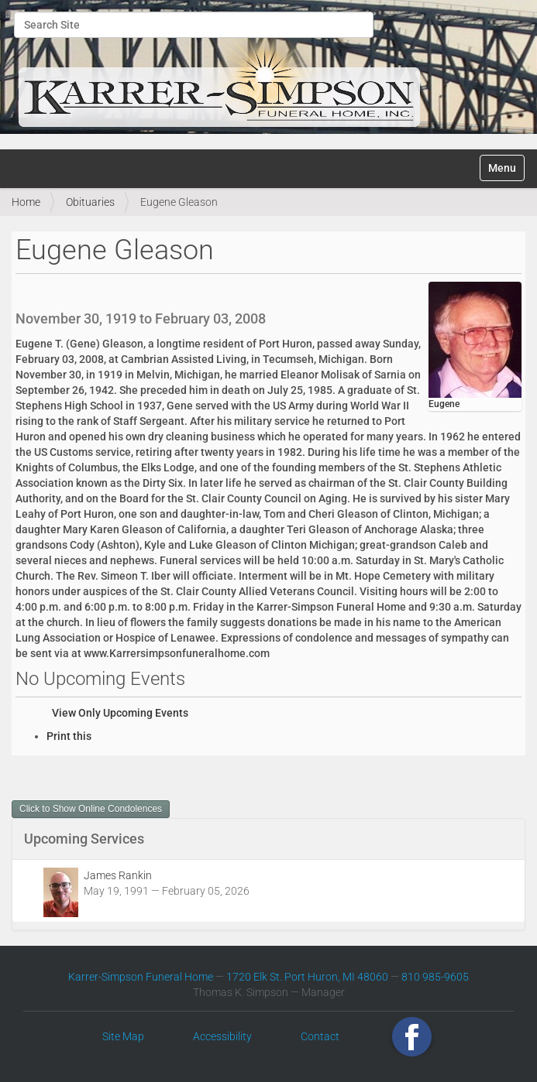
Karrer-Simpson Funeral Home (140, 977)
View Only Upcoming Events (120, 713)
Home (26, 202)
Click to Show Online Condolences (90, 808)
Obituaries (90, 202)
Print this (68, 736)
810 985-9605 (435, 977)
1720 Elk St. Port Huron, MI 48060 (307, 977)
